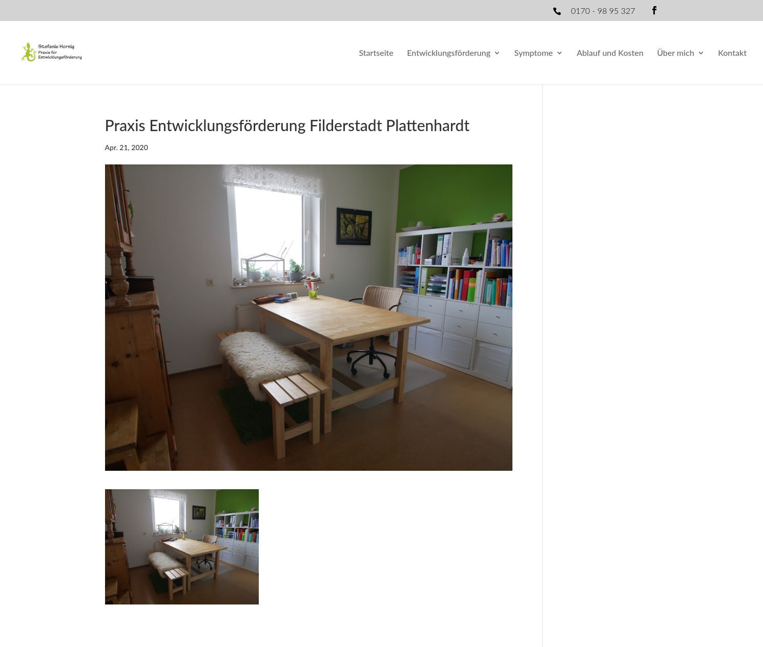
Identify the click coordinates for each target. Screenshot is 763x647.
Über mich (675, 53)
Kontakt (732, 53)
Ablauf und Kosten (609, 53)
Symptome (533, 53)
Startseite (376, 53)
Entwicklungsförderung (448, 53)
